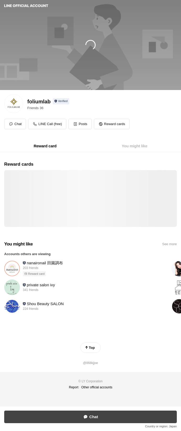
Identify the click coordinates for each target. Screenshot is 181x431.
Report (73, 387)
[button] (80, 124)
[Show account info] (61, 101)
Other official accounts (97, 387)
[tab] (45, 146)
